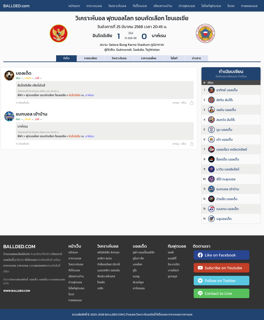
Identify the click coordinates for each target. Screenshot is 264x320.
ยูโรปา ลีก (138, 258)
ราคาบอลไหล (148, 58)
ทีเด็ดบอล (140, 5)
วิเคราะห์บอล (117, 5)
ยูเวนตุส (172, 276)
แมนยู (136, 276)
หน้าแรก (74, 5)
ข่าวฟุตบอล (187, 5)
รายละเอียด (90, 58)
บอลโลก (137, 264)
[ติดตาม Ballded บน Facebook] (221, 255)
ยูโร (135, 270)
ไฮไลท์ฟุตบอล (211, 5)
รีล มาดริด (174, 264)
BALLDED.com (16, 6)
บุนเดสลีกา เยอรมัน (108, 270)
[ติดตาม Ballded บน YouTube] (221, 268)
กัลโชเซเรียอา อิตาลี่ (108, 264)
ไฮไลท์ (174, 58)
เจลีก (100, 288)
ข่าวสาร (196, 58)
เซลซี (171, 252)
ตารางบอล (94, 5)
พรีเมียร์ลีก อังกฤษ (108, 252)
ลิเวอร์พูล (138, 282)
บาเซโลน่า (173, 270)
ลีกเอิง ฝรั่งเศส (106, 276)
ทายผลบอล (249, 5)
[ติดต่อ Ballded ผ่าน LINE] (221, 294)
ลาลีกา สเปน (104, 258)
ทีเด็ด (66, 58)
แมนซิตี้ (172, 258)
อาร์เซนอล (139, 288)
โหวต (231, 5)
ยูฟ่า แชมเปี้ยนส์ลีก (144, 252)
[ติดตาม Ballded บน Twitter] (221, 281)
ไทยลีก (101, 282)
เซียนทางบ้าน (162, 5)
